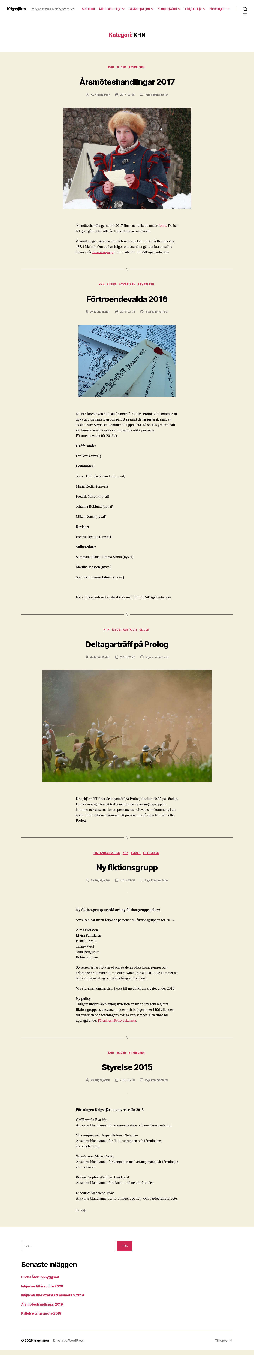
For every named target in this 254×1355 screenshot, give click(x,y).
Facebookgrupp (103, 254)
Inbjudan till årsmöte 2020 (44, 1291)
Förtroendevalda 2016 (127, 301)
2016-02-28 (127, 315)
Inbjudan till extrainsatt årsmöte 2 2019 (55, 1299)
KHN (110, 69)
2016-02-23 (127, 661)
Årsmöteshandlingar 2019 (44, 1309)
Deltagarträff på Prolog (127, 647)
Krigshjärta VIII (125, 633)
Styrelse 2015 (127, 1071)
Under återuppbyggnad (42, 1281)
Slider (121, 69)
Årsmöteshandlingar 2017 (127, 83)
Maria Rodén (101, 315)
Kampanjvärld (190, 7)
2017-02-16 (127, 97)
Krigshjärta (17, 7)
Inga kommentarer (157, 97)
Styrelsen (138, 69)
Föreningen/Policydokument (119, 1024)
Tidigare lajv (216, 7)
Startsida (112, 7)
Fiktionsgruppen (105, 857)
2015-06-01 (127, 884)
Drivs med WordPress (70, 1345)
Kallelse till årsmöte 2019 (43, 1318)
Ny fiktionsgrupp (127, 870)
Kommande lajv (133, 7)
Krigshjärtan (101, 97)
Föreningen (217, 12)
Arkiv (162, 228)
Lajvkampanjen (162, 7)
